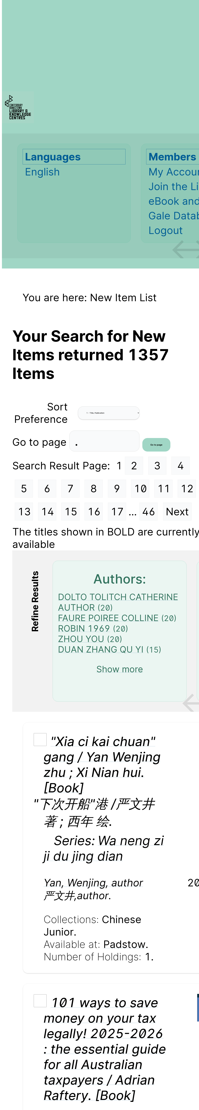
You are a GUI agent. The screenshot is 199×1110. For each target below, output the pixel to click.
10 (140, 488)
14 (47, 511)
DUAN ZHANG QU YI (100, 649)
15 (70, 511)
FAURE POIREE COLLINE (108, 618)
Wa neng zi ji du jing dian (104, 848)
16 (94, 511)
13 (24, 511)
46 (148, 511)
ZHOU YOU (81, 639)
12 (187, 488)
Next (177, 511)
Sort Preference (41, 412)
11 (163, 488)
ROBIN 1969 (84, 628)
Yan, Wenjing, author (93, 882)
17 (117, 511)
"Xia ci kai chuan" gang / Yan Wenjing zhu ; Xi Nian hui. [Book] (102, 764)
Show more (119, 669)
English (42, 172)
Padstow (124, 944)
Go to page (40, 442)
